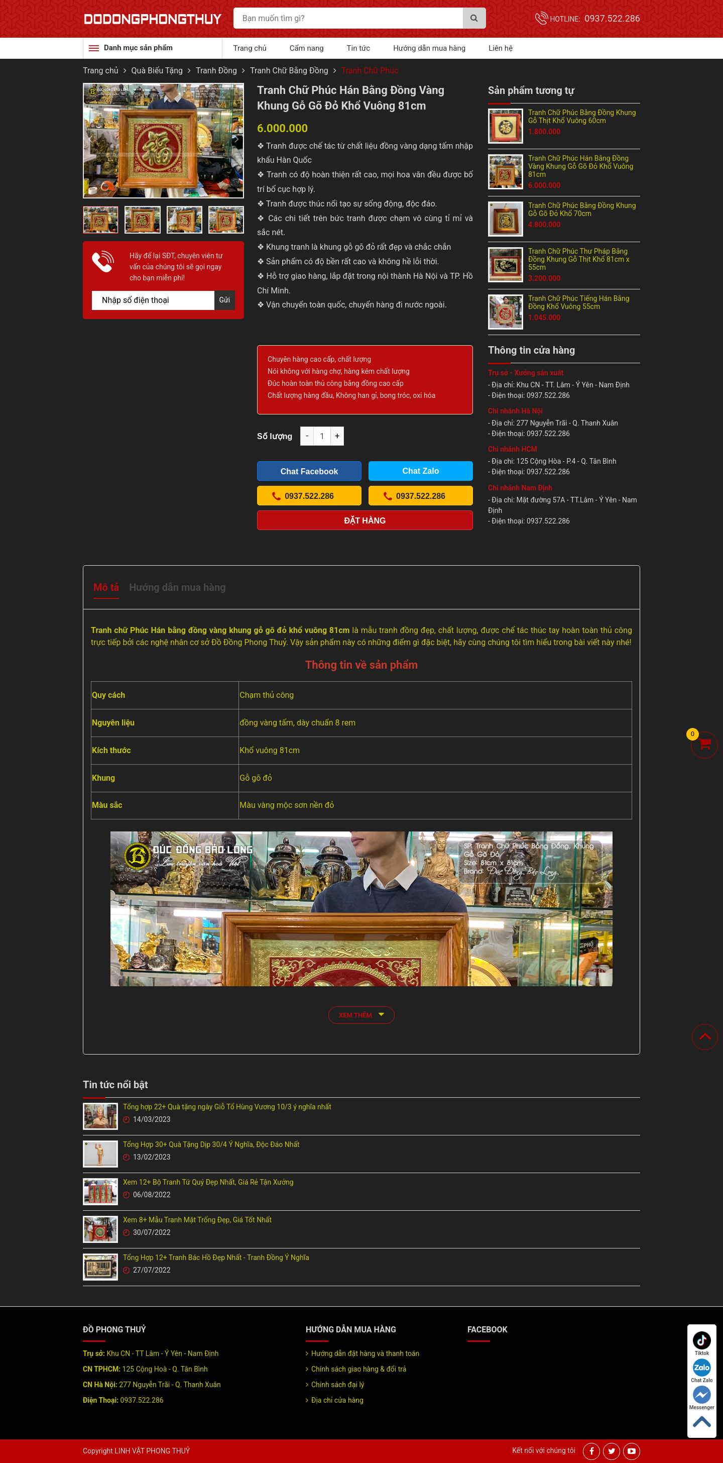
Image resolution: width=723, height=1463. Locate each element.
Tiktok (702, 1343)
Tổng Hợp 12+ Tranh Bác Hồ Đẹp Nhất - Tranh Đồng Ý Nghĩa (216, 1257)
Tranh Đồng (216, 70)
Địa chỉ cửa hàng (337, 1400)
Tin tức (359, 48)
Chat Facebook (309, 471)
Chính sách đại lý (337, 1385)
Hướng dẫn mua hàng (429, 48)
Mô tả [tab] (106, 587)
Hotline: (595, 19)
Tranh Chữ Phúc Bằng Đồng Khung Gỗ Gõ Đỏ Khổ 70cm (582, 209)
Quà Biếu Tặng (157, 70)
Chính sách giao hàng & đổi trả (358, 1369)
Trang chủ (250, 48)
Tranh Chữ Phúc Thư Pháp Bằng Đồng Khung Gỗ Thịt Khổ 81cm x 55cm (579, 259)
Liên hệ (501, 48)
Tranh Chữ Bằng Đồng (289, 70)
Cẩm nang (307, 48)
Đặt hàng (365, 520)
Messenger (701, 1398)
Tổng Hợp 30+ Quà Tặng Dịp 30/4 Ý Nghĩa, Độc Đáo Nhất (211, 1144)
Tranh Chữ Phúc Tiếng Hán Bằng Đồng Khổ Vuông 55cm (579, 302)
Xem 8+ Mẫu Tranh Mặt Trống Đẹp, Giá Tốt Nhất (197, 1220)
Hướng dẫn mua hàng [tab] (177, 587)
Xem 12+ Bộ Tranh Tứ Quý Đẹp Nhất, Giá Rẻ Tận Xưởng (208, 1182)
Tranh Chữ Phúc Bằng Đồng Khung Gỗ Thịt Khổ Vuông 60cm (582, 117)
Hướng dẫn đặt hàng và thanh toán (365, 1353)
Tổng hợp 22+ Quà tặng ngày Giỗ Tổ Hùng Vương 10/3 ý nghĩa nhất (227, 1107)
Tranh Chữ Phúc (370, 70)
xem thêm (361, 1014)
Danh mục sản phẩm (138, 47)
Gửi (224, 300)
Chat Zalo (701, 1370)
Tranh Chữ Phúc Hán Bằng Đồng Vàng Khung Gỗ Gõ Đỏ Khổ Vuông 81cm (580, 166)
